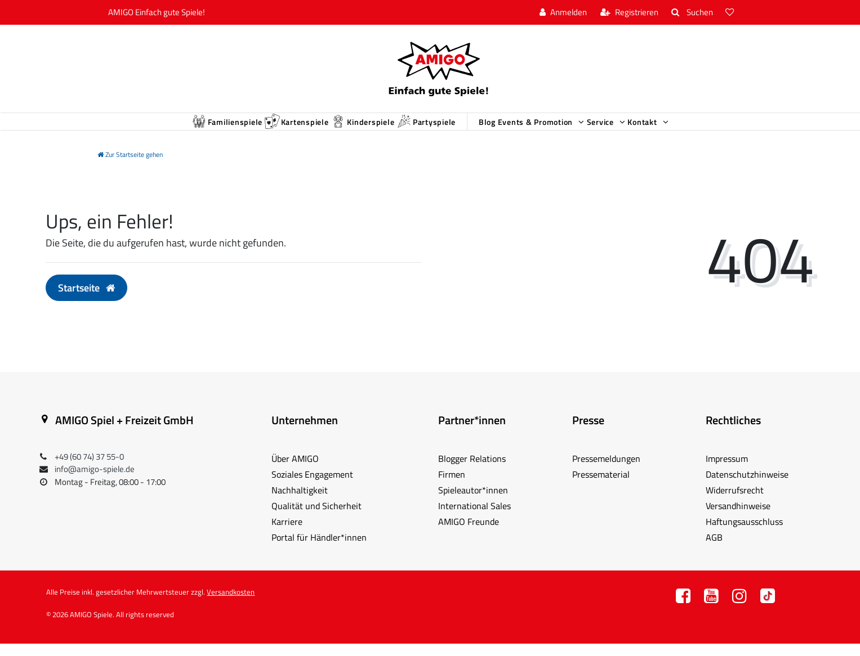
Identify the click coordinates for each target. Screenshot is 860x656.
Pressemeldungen (606, 471)
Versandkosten (231, 604)
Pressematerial (601, 486)
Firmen (451, 486)
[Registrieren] (629, 12)
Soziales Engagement (312, 486)
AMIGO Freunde (468, 534)
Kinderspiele (338, 128)
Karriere (286, 534)
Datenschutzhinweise (747, 486)
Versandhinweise (738, 518)
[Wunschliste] (731, 12)
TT (767, 611)
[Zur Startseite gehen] (130, 166)
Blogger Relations (472, 471)
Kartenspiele (251, 128)
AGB (714, 549)
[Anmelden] (563, 12)
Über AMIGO (295, 471)
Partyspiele (421, 128)
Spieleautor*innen (473, 502)
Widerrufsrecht (735, 502)
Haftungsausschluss (744, 534)
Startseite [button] (86, 300)
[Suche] (692, 12)
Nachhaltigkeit (299, 502)
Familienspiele (160, 128)
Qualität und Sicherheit (316, 518)
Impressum (727, 471)
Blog (501, 128)
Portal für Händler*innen (319, 549)
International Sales (474, 518)
